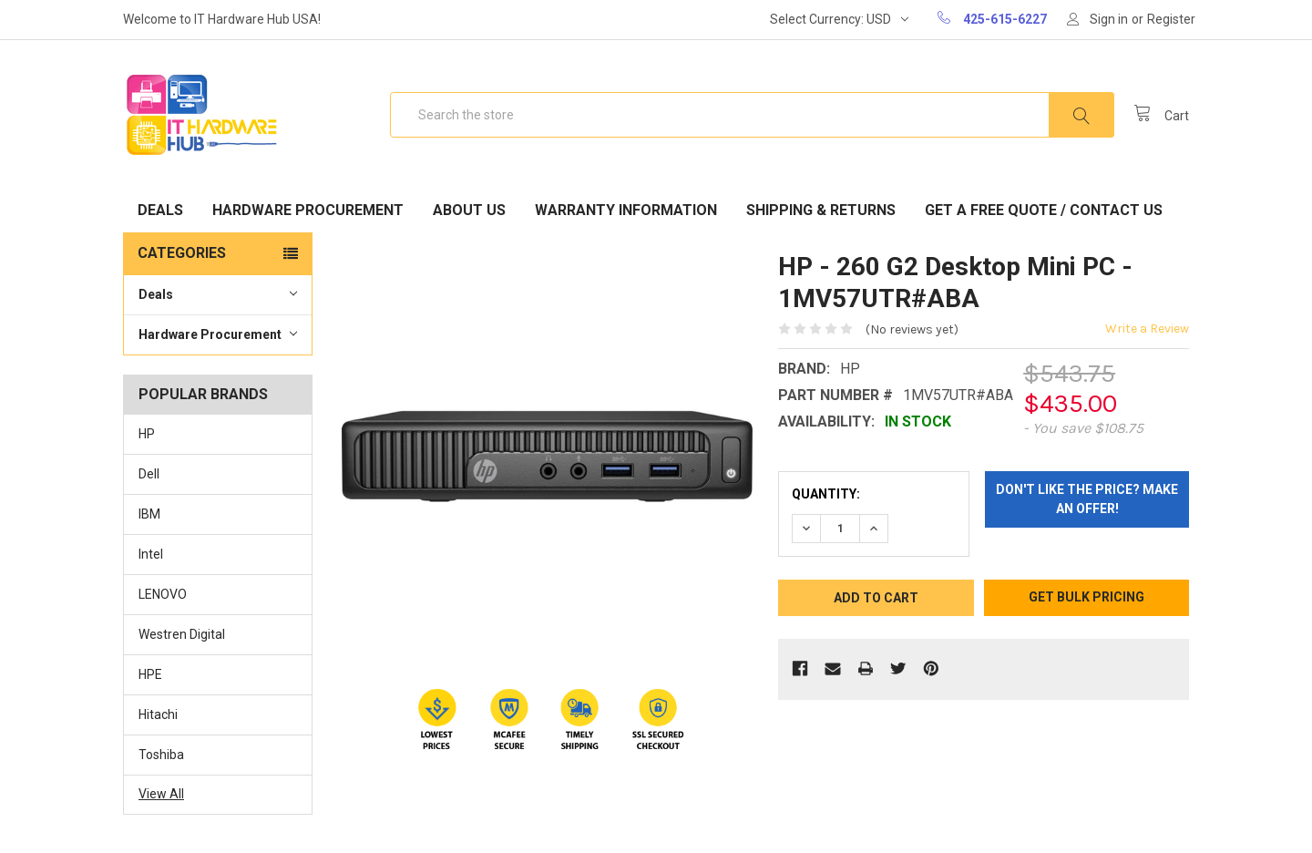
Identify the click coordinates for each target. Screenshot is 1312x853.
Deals (160, 210)
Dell (148, 474)
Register (1171, 19)
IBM (149, 514)
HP (146, 433)
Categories (182, 253)
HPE (150, 674)
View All (161, 793)
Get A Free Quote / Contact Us (1044, 210)
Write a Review (1147, 328)
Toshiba (161, 754)
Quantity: (826, 494)
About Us (469, 210)
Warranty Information (626, 210)
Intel (150, 554)
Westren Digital (181, 634)
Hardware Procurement (308, 210)
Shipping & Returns (821, 210)
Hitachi (158, 714)
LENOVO (162, 594)
